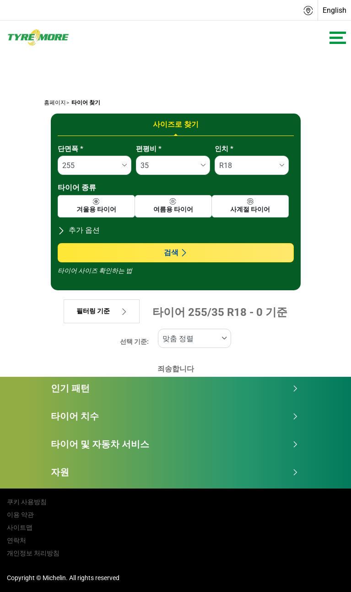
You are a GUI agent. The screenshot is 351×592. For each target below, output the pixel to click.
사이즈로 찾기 (176, 124)
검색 (176, 252)
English (334, 10)
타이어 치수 (174, 416)
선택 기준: (134, 342)
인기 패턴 (174, 388)
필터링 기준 (101, 311)
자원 (174, 472)
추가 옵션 (79, 230)
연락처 (16, 540)
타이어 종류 (77, 187)
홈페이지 (55, 102)
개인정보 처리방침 (33, 553)
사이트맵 (19, 527)
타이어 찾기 (85, 102)
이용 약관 (20, 514)
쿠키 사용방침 (27, 501)
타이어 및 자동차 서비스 (174, 444)
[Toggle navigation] (337, 37)
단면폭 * (70, 149)
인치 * (224, 149)
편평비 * (149, 149)
